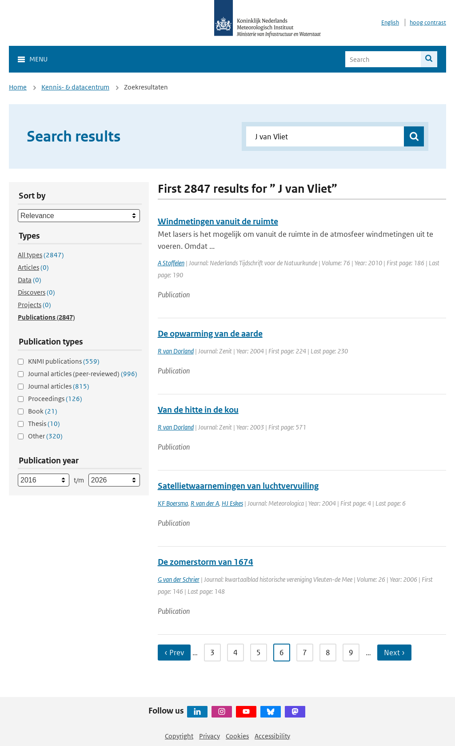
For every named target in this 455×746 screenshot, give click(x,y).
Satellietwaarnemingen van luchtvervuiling (238, 486)
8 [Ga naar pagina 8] (328, 652)
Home (18, 87)
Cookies (237, 736)
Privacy (209, 736)
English (390, 22)
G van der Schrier (179, 579)
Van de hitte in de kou (198, 410)
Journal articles (58, 386)
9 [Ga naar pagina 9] (351, 652)
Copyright (179, 736)
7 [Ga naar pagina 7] (305, 652)
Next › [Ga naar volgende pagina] (394, 652)
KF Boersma (173, 503)
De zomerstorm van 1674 (205, 562)
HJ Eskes (232, 503)
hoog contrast (428, 22)
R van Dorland (176, 351)
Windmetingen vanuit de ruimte (218, 221)
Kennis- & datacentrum (75, 87)
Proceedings (55, 398)
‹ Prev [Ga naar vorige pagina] (174, 652)
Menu (38, 59)
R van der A (205, 503)
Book (42, 411)
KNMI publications (64, 361)
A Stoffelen (171, 263)
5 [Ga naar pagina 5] (258, 652)
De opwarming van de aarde (210, 333)
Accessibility (272, 736)
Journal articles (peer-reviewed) (82, 373)
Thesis (44, 423)
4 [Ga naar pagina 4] (235, 652)
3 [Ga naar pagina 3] (212, 652)
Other (45, 436)
